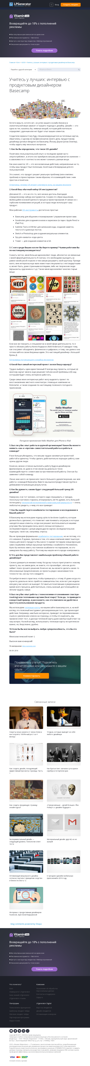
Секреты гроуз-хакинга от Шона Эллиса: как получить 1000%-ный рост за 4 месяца (25, 734)
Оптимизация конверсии (46, 1014)
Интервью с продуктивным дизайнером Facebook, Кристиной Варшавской (25, 913)
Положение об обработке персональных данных (47, 989)
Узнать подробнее (44, 50)
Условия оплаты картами (18, 1061)
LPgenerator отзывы (17, 998)
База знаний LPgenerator (19, 995)
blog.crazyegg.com (29, 646)
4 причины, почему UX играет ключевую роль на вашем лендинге (40, 184)
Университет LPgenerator (19, 992)
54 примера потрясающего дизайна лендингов (31, 359)
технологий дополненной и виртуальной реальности (47, 502)
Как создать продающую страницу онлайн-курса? (23, 806)
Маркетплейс (14, 1021)
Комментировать (31, 676)
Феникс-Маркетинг (30, 1039)
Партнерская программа (19, 1017)
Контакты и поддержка (45, 994)
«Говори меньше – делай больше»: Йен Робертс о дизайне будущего (63, 806)
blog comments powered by (26, 924)
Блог (11, 988)
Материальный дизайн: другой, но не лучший (62, 840)
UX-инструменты (30, 210)
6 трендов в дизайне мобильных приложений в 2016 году (60, 877)
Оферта (39, 997)
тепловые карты (32, 607)
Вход (57, 5)
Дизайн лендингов (43, 1011)
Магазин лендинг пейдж (19, 1014)
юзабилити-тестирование (50, 536)
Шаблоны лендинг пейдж (19, 1011)
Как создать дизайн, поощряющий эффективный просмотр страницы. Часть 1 (26, 770)
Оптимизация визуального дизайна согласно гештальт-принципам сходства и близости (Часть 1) (25, 878)
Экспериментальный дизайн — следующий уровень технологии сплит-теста (25, 841)
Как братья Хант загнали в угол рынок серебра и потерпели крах (62, 769)
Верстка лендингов (44, 1007)
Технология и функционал (19, 1007)
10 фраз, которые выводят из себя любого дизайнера (61, 733)
